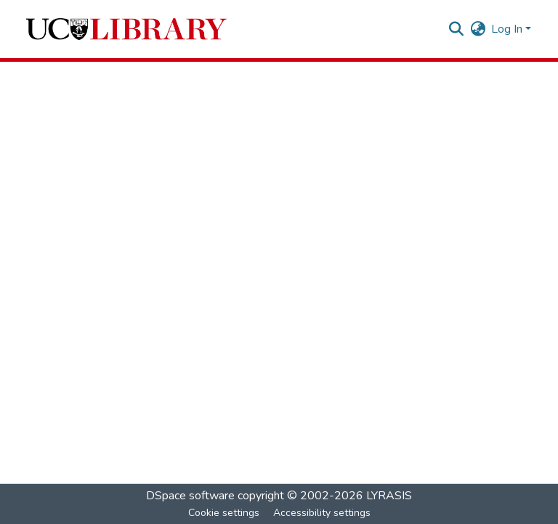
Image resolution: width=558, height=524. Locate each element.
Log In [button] (508, 29)
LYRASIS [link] (389, 496)
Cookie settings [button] (223, 513)
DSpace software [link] (190, 496)
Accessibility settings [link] (322, 513)
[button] (126, 29)
